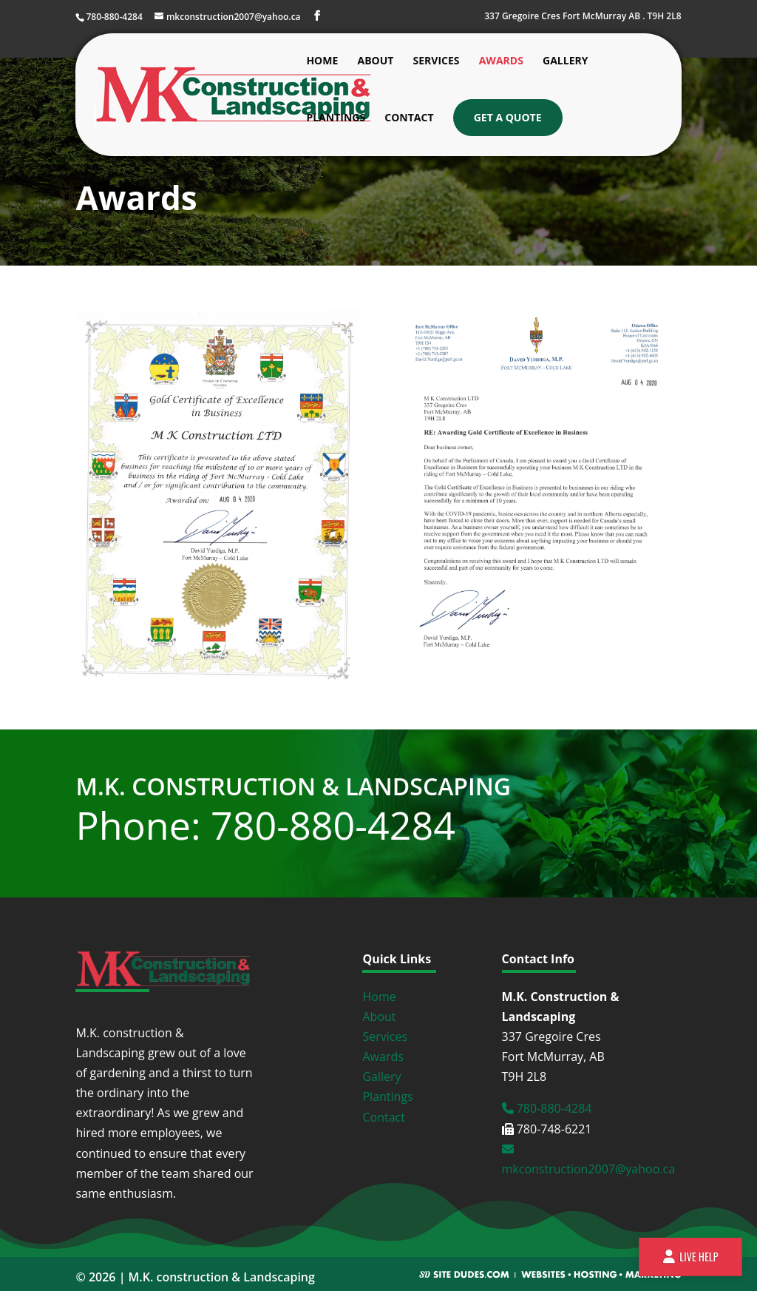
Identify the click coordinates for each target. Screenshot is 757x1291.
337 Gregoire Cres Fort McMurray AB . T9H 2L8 (582, 17)
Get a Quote (508, 117)
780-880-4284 (547, 1108)
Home (322, 61)
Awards (501, 61)
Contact (408, 118)
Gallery (565, 61)
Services (436, 61)
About (375, 61)
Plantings (335, 118)
